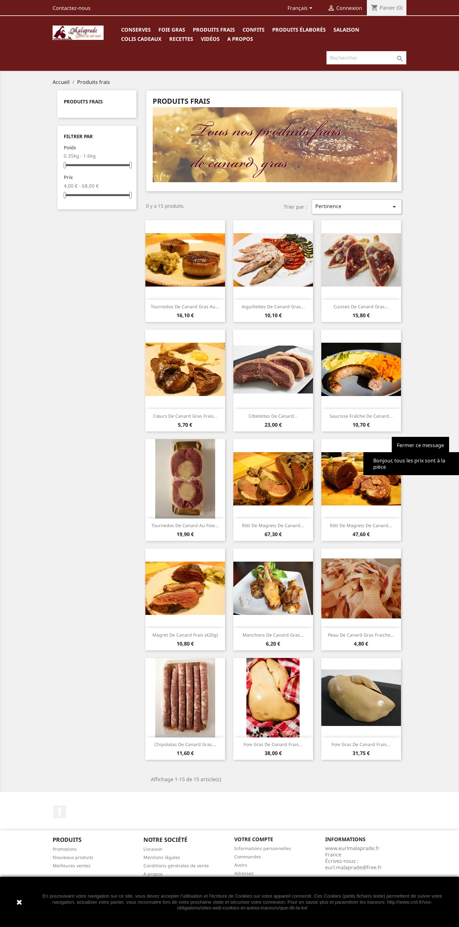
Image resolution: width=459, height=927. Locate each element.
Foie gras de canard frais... (273, 744)
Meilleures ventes (72, 866)
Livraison (153, 849)
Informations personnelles (262, 848)
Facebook (59, 811)
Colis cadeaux (141, 38)
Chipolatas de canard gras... (185, 744)
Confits (254, 29)
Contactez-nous (72, 7)
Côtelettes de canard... (273, 416)
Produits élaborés (299, 29)
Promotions (65, 849)
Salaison (346, 29)
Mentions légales (161, 857)
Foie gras (171, 29)
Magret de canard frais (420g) (185, 635)
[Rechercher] (366, 57)
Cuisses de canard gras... (361, 306)
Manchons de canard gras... (273, 635)
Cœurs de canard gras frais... (185, 416)
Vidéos (210, 38)
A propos (240, 38)
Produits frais (214, 29)
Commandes (247, 857)
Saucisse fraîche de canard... (361, 416)
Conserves (136, 29)
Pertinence (356, 207)
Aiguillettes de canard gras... (273, 306)
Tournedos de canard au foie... (185, 525)
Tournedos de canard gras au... (185, 306)
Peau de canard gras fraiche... (361, 635)
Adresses (244, 873)
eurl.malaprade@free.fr (353, 867)
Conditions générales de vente (176, 866)
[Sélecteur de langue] (301, 8)
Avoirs (240, 865)
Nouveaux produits (73, 857)
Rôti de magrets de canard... (273, 525)
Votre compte (253, 839)
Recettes (181, 38)
